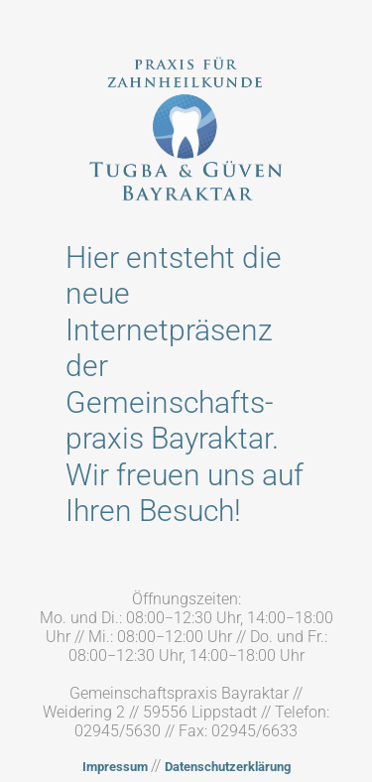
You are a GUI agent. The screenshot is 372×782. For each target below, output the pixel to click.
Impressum (116, 766)
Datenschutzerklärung (228, 766)
